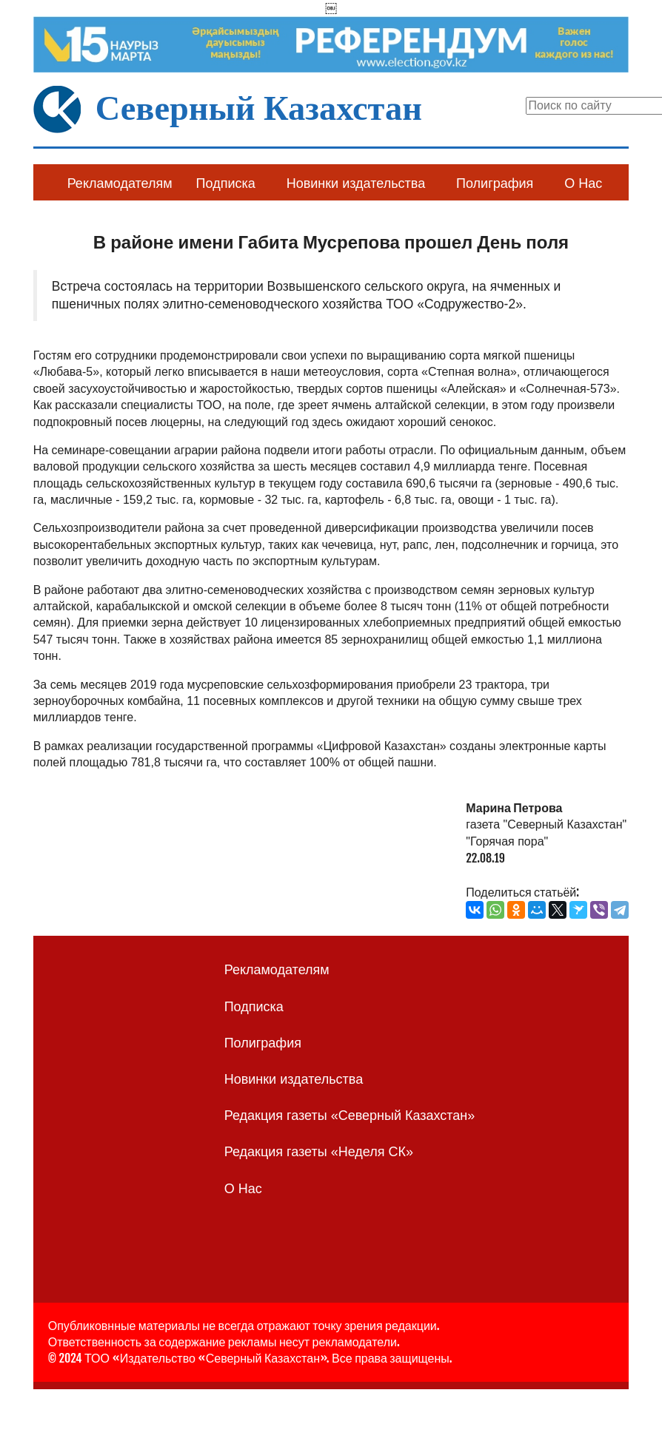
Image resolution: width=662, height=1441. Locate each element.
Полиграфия (494, 183)
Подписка (225, 183)
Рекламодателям (120, 183)
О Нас (583, 183)
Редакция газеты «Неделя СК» (318, 1151)
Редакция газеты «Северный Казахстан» (349, 1115)
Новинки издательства (356, 183)
